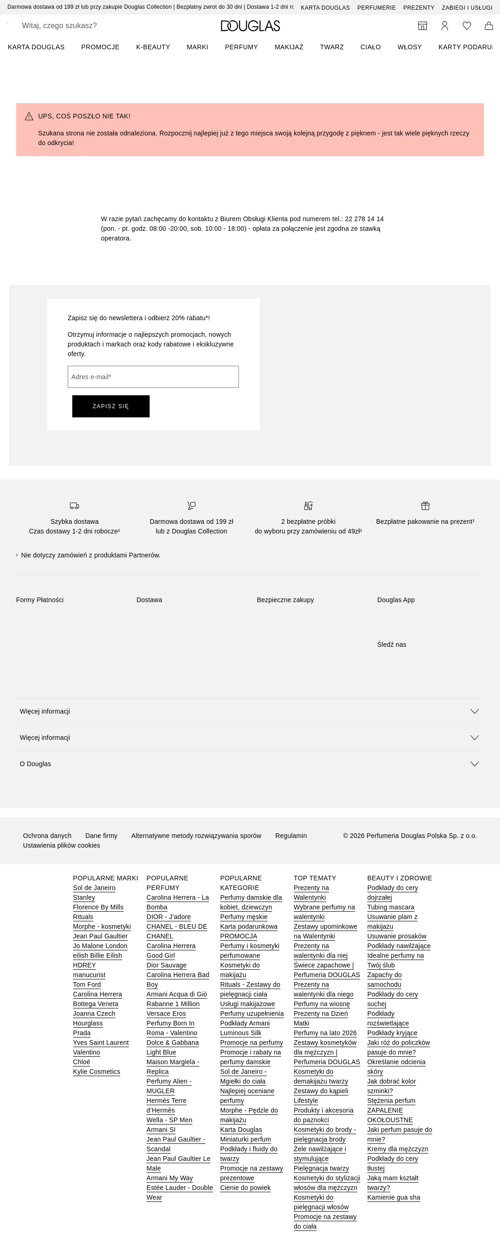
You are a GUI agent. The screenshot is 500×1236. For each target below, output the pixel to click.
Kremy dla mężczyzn (398, 1149)
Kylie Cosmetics (97, 1071)
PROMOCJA (238, 936)
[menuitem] (42, 47)
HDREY (84, 965)
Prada (82, 1033)
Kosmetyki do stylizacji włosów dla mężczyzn (327, 1182)
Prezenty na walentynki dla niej (321, 950)
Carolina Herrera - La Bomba (177, 902)
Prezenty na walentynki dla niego (324, 989)
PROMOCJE (100, 47)
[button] (250, 711)
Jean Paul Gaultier (100, 936)
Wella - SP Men (169, 1120)
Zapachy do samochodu (384, 979)
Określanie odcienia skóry (396, 1066)
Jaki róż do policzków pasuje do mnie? (398, 1047)
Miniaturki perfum (245, 1139)
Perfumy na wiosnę (322, 1004)
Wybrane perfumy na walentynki (324, 911)
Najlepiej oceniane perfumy (247, 1095)
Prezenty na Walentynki (311, 892)
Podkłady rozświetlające (388, 1018)
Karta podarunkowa (249, 926)
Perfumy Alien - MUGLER (169, 1086)
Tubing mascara (391, 907)
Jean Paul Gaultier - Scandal (175, 1144)
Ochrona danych (47, 835)
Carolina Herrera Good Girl (171, 950)
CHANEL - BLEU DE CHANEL (176, 931)
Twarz (332, 47)
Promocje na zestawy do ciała (325, 1221)
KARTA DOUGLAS (36, 47)
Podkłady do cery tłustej (393, 1163)
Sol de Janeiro (94, 887)
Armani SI (160, 1129)
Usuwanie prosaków (397, 936)
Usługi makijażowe (247, 1004)
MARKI (198, 47)
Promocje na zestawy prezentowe (251, 1173)
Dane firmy (102, 835)
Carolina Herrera (97, 994)
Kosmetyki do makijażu (240, 969)
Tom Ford (87, 984)
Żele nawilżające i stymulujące (320, 1153)
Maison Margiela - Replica (172, 1066)
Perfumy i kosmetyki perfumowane (249, 950)
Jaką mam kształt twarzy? (393, 1182)
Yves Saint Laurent (101, 1042)
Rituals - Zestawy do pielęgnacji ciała (250, 989)
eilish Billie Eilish (97, 955)
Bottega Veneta (96, 1004)
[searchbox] (88, 26)
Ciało (370, 47)
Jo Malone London (100, 945)
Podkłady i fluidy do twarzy (249, 1153)
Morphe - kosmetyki (102, 926)
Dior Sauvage (166, 965)
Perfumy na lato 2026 (325, 1033)
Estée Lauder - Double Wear (179, 1192)
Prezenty (419, 8)
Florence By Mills (98, 907)
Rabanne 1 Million (172, 1004)
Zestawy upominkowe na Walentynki (325, 931)
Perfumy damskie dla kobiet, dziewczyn (251, 902)
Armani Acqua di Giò (176, 994)
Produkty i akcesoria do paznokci (324, 1115)
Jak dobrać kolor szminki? (391, 1086)
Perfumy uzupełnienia (252, 1013)
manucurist (89, 974)
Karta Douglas (325, 8)
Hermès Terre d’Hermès (166, 1105)
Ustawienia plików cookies (61, 845)
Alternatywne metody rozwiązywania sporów (196, 835)
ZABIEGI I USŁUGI (467, 8)
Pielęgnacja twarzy (321, 1168)
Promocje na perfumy (251, 1042)
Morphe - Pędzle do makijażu (249, 1115)
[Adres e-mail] (153, 377)
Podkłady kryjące (392, 1033)
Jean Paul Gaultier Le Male (178, 1163)
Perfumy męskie (243, 916)
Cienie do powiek (245, 1187)
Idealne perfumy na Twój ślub (395, 960)
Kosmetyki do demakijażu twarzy (321, 1076)
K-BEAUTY (153, 47)
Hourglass (88, 1023)
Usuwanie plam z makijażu (392, 921)
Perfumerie (376, 8)
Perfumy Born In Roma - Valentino (171, 1028)
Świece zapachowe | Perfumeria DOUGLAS (327, 969)
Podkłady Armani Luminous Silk (245, 1028)
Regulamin (291, 835)
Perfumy (241, 47)
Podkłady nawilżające (399, 945)
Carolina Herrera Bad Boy (177, 979)
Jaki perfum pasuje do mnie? (399, 1134)
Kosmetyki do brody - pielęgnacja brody (325, 1134)
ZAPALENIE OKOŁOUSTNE (390, 1115)
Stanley (84, 897)
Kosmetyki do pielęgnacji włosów (321, 1202)
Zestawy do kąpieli (321, 1091)
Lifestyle (306, 1100)
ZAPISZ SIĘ (111, 406)
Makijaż (289, 47)
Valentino (86, 1052)
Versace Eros (166, 1013)
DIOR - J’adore (168, 916)
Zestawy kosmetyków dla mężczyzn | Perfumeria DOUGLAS (327, 1052)
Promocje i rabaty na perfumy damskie (250, 1057)
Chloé (82, 1062)
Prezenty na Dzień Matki (321, 1018)
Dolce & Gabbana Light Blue (172, 1047)
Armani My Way (169, 1178)
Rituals (83, 916)
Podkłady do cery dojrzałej (393, 892)
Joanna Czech (94, 1013)
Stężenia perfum (391, 1100)
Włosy (410, 47)
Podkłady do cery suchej (393, 999)
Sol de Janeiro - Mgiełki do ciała (243, 1076)
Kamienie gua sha (393, 1197)
